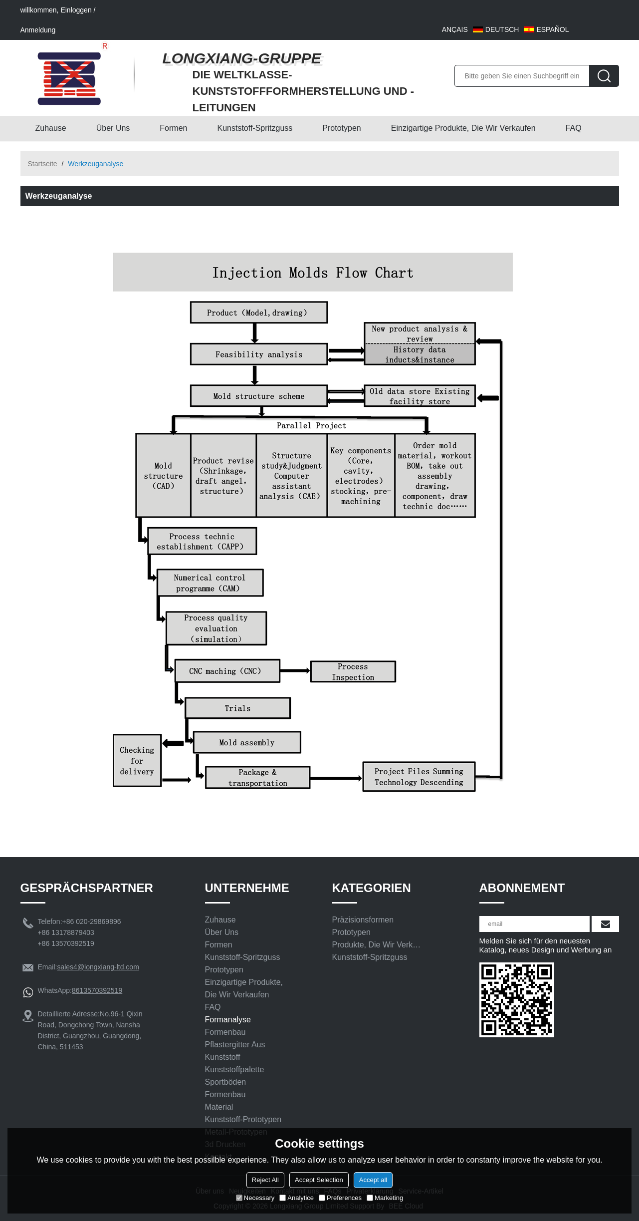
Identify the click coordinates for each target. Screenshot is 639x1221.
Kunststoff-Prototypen (243, 1119)
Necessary (255, 1198)
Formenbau (225, 1032)
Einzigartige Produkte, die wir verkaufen (463, 128)
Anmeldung (38, 30)
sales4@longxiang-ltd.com (98, 967)
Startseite (42, 164)
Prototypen (341, 128)
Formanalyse (228, 1019)
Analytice (296, 1198)
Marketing (385, 1198)
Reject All (265, 1180)
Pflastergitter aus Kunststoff (235, 1050)
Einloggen (75, 10)
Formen (173, 128)
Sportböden (225, 1082)
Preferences (340, 1198)
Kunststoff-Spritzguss (254, 128)
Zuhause (50, 128)
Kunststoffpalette (234, 1069)
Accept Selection (319, 1180)
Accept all (373, 1180)
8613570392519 (97, 990)
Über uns (113, 128)
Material (219, 1107)
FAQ (574, 128)
